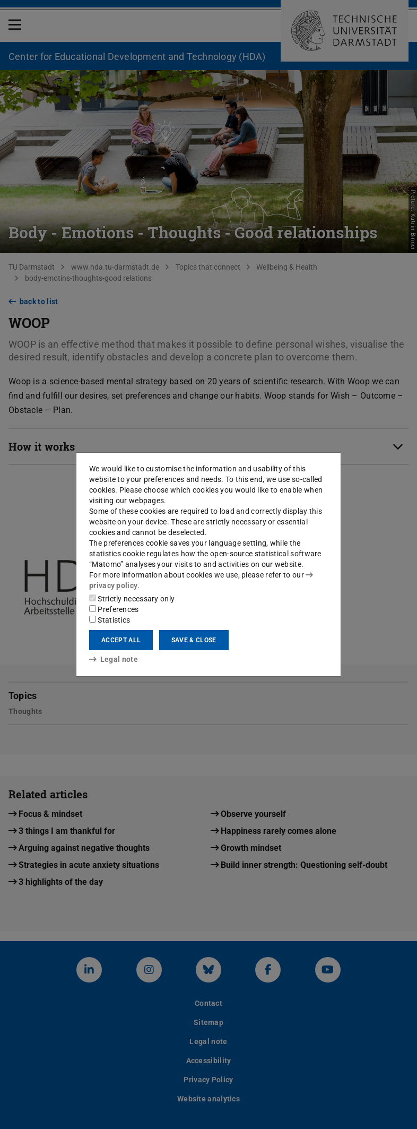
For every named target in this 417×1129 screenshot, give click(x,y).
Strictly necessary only (132, 598)
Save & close (193, 640)
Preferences (114, 609)
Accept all (121, 640)
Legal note (113, 659)
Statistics (109, 620)
